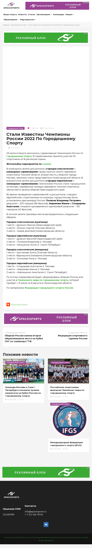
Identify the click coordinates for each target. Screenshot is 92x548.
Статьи (31, 14)
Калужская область (19, 305)
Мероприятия (28, 19)
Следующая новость (77, 333)
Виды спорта (10, 14)
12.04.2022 (55, 449)
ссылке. (47, 164)
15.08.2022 (55, 396)
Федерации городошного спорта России (49, 288)
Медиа (70, 14)
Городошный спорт (18, 25)
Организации (44, 14)
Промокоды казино (46, 540)
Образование (11, 19)
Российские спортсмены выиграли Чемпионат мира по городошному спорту (67, 390)
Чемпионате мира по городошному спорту (43, 280)
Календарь (58, 14)
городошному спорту (19, 156)
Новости (22, 14)
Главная (6, 25)
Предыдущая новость (15, 333)
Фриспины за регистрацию (30, 537)
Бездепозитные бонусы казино (54, 537)
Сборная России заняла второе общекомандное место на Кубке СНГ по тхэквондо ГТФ (24, 338)
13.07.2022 (15, 148)
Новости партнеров (11, 537)
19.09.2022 (10, 399)
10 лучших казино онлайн (77, 537)
